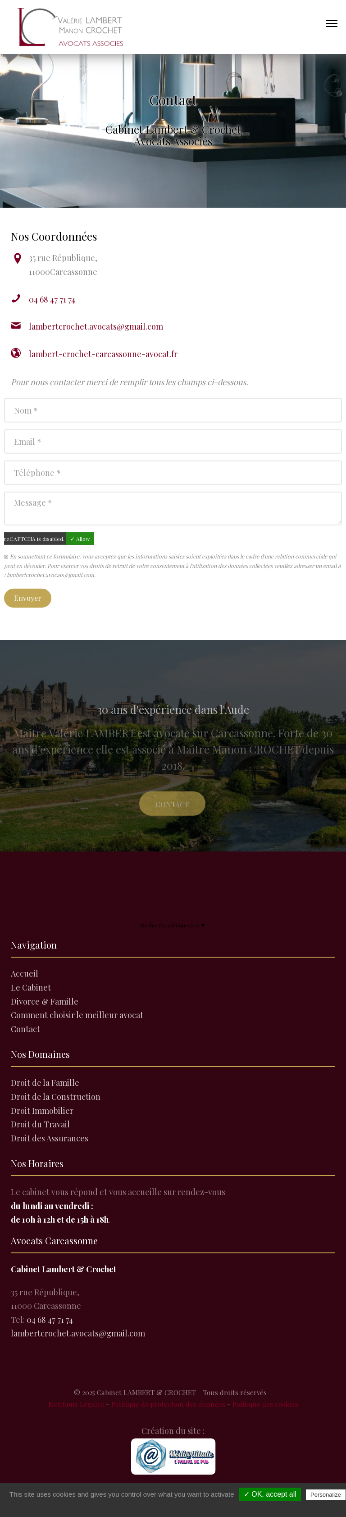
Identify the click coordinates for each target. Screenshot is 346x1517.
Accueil (24, 973)
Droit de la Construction (55, 1096)
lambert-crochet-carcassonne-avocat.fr (103, 354)
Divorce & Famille (44, 1001)
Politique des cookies (265, 1404)
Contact (172, 814)
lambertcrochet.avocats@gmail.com (96, 326)
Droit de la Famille (45, 1082)
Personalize (325, 1494)
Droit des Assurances (49, 1138)
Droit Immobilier (42, 1110)
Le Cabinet (31, 987)
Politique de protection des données (168, 1404)
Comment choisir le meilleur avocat (77, 1015)
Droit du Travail (40, 1124)
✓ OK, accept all (270, 1494)
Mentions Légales (76, 1404)
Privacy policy (177, 1507)
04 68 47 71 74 (52, 299)
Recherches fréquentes (173, 925)
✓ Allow (80, 542)
